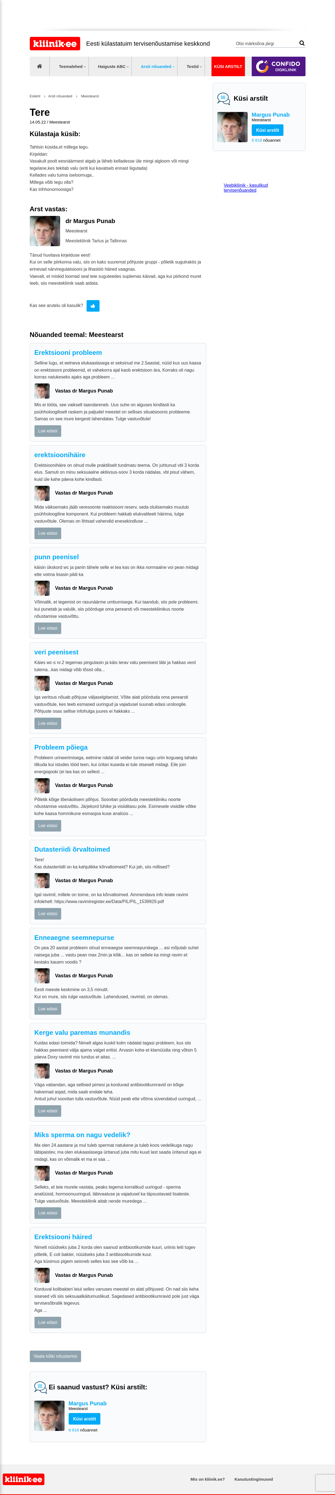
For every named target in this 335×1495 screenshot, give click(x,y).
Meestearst (89, 96)
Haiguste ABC (111, 66)
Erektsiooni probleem (68, 352)
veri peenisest (56, 652)
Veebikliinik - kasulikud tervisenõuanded (246, 188)
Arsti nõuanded (156, 66)
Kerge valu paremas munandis (82, 1032)
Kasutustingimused (254, 1479)
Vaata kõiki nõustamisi (55, 1356)
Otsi (302, 43)
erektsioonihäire (59, 455)
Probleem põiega (61, 747)
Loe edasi (47, 431)
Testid (193, 66)
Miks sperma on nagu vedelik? (82, 1135)
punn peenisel (56, 557)
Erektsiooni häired (63, 1237)
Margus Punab (276, 117)
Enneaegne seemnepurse (74, 937)
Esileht (35, 96)
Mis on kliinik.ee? (208, 1479)
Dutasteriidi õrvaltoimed (72, 849)
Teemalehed (71, 66)
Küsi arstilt (228, 66)
